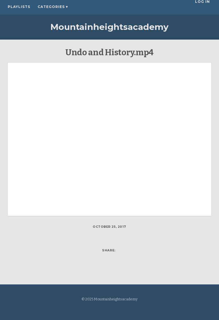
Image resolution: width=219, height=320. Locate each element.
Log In (203, 7)
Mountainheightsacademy (109, 27)
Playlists (19, 7)
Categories (53, 7)
